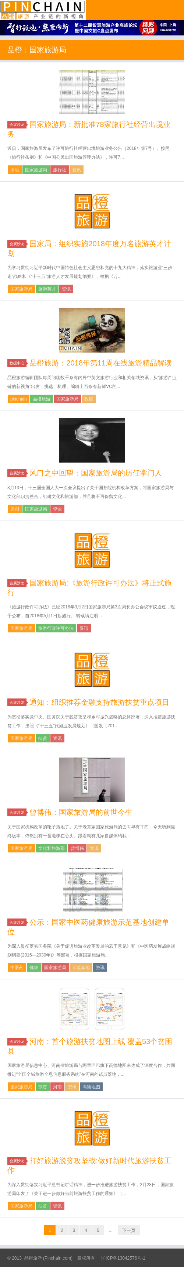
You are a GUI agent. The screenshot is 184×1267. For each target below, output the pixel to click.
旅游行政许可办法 (56, 628)
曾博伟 (77, 848)
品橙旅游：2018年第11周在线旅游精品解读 (100, 363)
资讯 (76, 169)
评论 (57, 509)
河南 (57, 1086)
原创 (14, 509)
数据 (88, 399)
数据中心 (18, 363)
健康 (33, 967)
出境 (14, 169)
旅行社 (59, 169)
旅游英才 (47, 289)
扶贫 (42, 738)
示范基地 (81, 967)
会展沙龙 (18, 125)
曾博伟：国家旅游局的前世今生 (80, 812)
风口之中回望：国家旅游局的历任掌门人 (95, 473)
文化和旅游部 (51, 848)
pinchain (18, 399)
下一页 (128, 1230)
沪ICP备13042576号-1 (123, 1258)
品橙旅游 (43, 10)
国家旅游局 (36, 169)
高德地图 (91, 1086)
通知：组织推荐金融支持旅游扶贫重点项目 (99, 702)
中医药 (17, 967)
